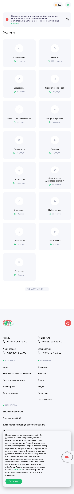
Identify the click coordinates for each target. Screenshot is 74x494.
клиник (15, 23)
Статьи (41, 380)
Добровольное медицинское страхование (24, 425)
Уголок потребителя (13, 412)
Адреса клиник (10, 393)
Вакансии (42, 393)
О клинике (43, 367)
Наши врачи (9, 387)
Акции (41, 387)
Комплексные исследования (17, 374)
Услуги (6, 367)
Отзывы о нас (45, 400)
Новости (42, 374)
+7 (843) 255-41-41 (15, 341)
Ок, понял (13, 481)
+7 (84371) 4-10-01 (49, 352)
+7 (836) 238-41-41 (50, 341)
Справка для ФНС (12, 418)
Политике (16, 469)
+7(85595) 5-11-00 (14, 352)
